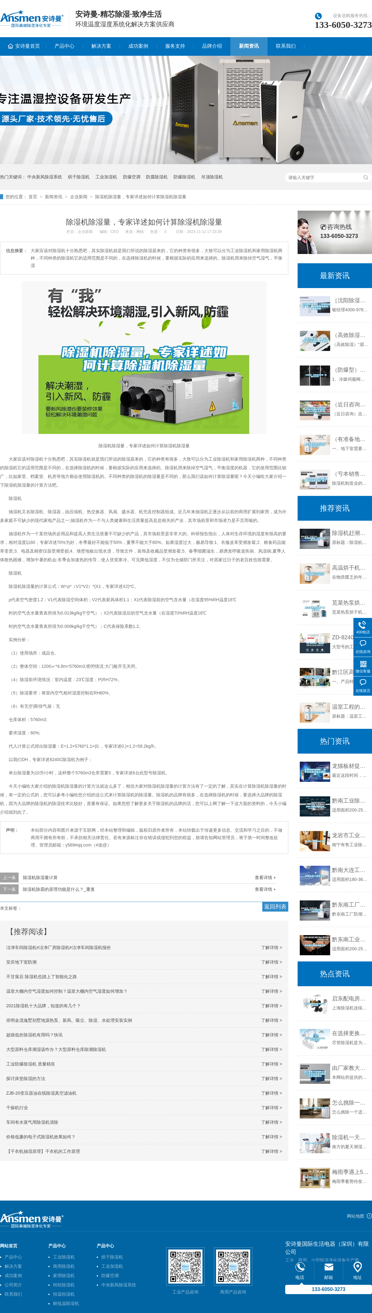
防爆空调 (131, 176)
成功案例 (138, 46)
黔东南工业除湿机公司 (350, 939)
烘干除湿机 (79, 176)
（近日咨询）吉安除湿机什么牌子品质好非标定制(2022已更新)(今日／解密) (350, 404)
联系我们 (286, 46)
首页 (33, 196)
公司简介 (13, 1284)
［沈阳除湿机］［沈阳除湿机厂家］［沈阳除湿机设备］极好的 (350, 300)
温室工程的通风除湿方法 (350, 707)
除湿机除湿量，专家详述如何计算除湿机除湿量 (140, 196)
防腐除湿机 (157, 176)
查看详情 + (265, 877)
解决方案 (101, 46)
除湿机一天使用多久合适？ (350, 1137)
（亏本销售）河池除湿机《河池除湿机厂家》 (350, 474)
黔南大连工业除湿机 (350, 870)
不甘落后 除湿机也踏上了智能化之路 (41, 976)
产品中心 (64, 46)
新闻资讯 (249, 46)
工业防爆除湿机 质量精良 (30, 1063)
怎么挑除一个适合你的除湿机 (350, 1103)
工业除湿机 (64, 1256)
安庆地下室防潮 (21, 962)
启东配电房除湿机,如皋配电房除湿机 (350, 999)
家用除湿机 (64, 1275)
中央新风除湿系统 (44, 176)
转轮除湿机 (64, 1284)
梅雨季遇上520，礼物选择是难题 (350, 1172)
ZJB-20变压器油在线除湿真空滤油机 (41, 1093)
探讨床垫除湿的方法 (25, 1078)
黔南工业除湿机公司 (350, 801)
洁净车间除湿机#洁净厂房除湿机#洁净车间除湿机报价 (58, 947)
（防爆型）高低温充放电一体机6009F (350, 370)
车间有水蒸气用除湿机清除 (32, 1122)
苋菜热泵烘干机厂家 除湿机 (350, 603)
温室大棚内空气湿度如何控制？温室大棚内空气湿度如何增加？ (67, 991)
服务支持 (175, 46)
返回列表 (275, 907)
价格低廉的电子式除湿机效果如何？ (41, 1136)
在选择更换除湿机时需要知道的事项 (350, 1033)
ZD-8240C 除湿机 (350, 637)
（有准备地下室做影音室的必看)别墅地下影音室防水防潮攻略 (350, 439)
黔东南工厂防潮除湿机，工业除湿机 (350, 905)
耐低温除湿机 (66, 1303)
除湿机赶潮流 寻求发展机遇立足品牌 (350, 533)
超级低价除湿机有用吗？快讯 (34, 1034)
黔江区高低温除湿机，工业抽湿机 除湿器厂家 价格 (350, 672)
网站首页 (8, 1245)
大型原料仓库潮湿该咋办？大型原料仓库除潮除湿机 (56, 1049)
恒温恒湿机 (64, 1294)
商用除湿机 (64, 1266)
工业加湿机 (106, 176)
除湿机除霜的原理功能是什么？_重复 (59, 889)
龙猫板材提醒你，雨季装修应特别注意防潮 (350, 766)
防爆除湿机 (184, 176)
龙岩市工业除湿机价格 (350, 835)
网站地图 (355, 1216)
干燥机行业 (17, 1107)
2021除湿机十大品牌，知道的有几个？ (43, 1005)
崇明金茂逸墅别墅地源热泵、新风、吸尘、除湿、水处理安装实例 (69, 1020)
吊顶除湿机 (212, 176)
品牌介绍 (212, 46)
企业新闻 (78, 196)
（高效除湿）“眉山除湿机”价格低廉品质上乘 (350, 335)
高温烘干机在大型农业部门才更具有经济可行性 (350, 568)
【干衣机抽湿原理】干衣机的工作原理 (43, 1151)
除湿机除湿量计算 (40, 877)
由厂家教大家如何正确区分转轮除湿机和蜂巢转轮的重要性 (350, 1068)
